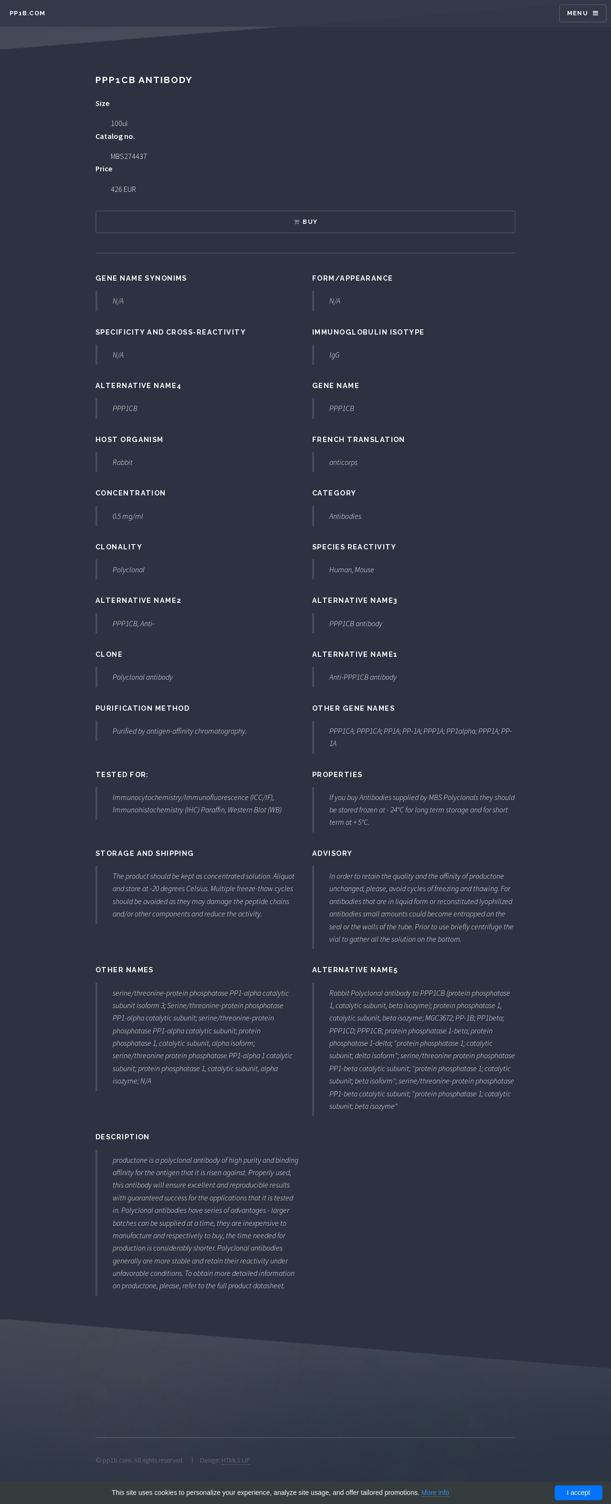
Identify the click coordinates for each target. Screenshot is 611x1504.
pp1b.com (27, 13)
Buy (310, 221)
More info (435, 1492)
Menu (577, 13)
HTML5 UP (235, 1460)
